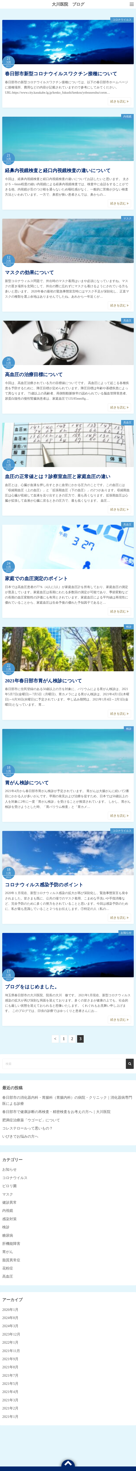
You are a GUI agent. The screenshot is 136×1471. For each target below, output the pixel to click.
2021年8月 (10, 1367)
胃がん (7, 1252)
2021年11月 (11, 1351)
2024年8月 (10, 1318)
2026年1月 (10, 1310)
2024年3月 (10, 1326)
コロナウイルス (122, 19)
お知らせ (126, 932)
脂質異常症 (11, 1260)
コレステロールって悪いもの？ (27, 1128)
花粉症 (7, 1268)
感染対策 (9, 1219)
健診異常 (9, 1202)
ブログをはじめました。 (32, 986)
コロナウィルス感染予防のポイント (44, 884)
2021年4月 (10, 1392)
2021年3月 (10, 1400)
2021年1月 (10, 1417)
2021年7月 (10, 1375)
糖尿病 (7, 1235)
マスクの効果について (29, 272)
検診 (128, 626)
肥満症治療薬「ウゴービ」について (33, 1120)
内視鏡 (127, 116)
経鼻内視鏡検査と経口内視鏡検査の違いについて (58, 170)
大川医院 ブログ (68, 4)
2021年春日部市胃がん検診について (43, 680)
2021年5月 (10, 1384)
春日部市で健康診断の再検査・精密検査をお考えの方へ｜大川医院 (56, 1112)
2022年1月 (10, 1342)
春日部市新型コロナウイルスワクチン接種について (61, 73)
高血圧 (127, 320)
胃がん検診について (27, 782)
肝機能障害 (11, 1244)
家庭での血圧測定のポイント (36, 578)
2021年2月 (10, 1408)
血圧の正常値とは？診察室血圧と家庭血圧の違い (58, 476)
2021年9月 (10, 1359)
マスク (127, 218)
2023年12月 (11, 1334)
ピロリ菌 (9, 1186)
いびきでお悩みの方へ (27, 1136)
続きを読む (119, 101)
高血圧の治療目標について (34, 374)
